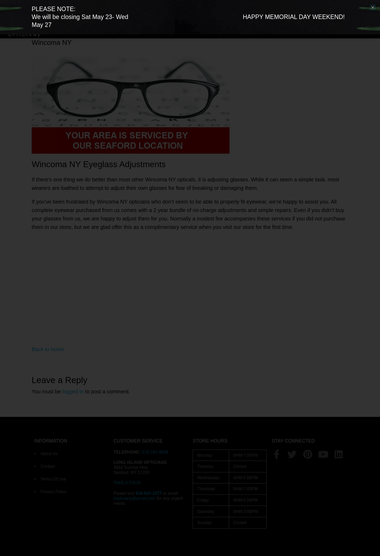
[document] (190, 278)
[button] (373, 7)
